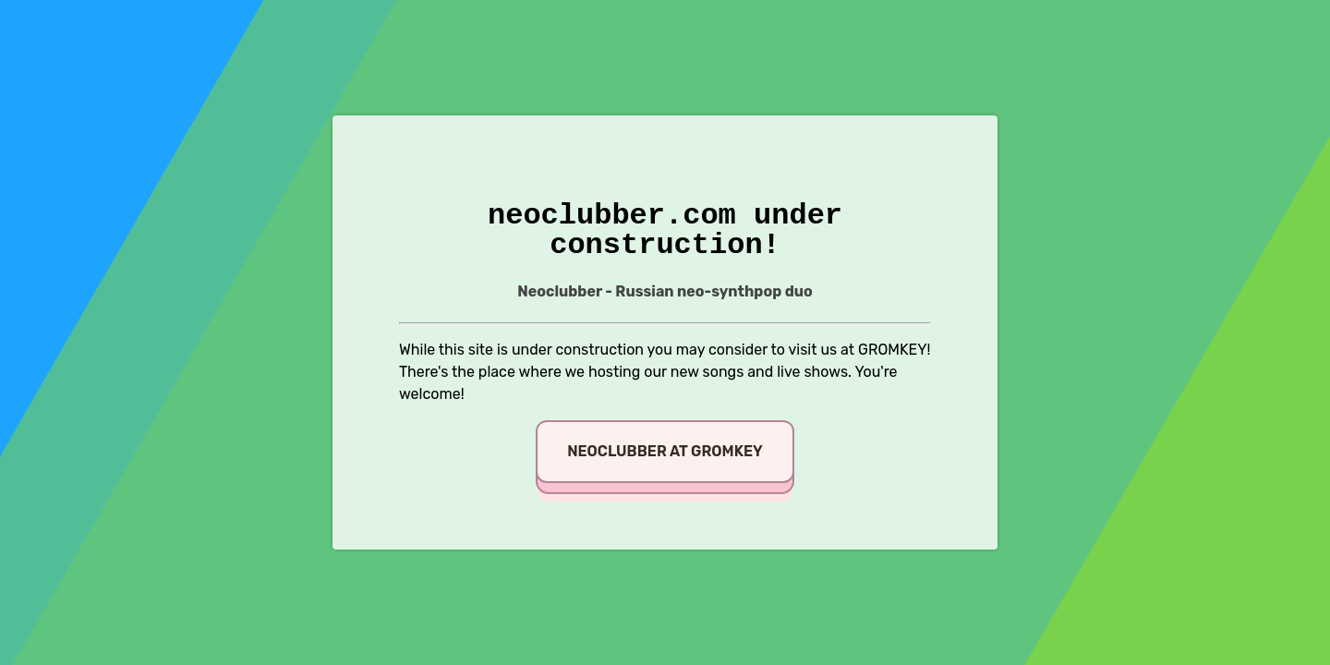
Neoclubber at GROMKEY (665, 451)
